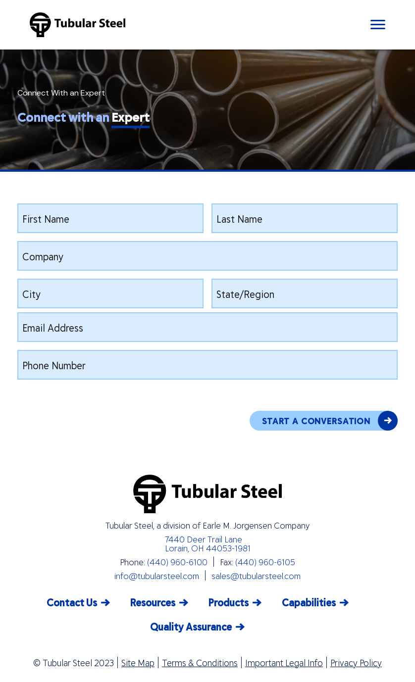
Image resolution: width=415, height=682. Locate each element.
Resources (152, 602)
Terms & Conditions (200, 663)
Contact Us (72, 602)
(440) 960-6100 (177, 561)
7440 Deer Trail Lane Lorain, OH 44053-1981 (208, 543)
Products (228, 602)
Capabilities (309, 602)
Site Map (138, 663)
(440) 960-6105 (265, 561)
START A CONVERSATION (330, 421)
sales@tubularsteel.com (256, 575)
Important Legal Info (284, 663)
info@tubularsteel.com (156, 575)
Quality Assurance (191, 626)
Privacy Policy (356, 663)
